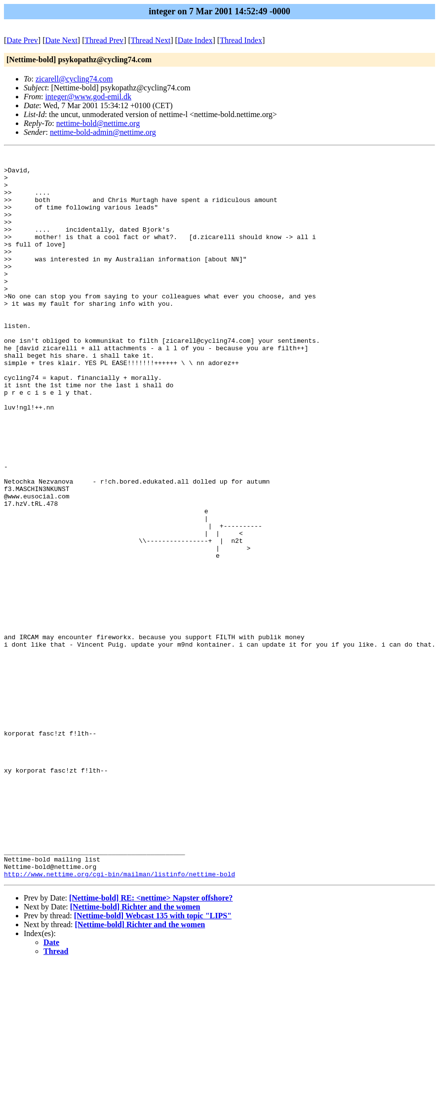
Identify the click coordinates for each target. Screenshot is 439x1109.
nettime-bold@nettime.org (98, 123)
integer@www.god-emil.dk (88, 96)
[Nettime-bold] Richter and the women (135, 1052)
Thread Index (241, 40)
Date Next (61, 40)
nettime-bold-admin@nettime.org (103, 132)
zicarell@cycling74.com (74, 79)
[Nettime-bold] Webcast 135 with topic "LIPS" (153, 1061)
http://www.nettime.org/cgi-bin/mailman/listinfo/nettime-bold (119, 1019)
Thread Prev (103, 40)
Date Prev (22, 40)
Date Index (195, 40)
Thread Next (150, 40)
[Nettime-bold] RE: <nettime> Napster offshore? (151, 1043)
